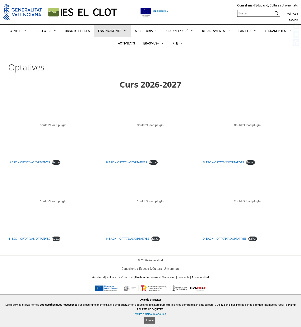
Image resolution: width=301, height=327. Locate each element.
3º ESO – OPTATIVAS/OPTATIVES (223, 162)
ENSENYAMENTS (114, 31)
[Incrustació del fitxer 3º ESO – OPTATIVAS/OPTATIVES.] (248, 125)
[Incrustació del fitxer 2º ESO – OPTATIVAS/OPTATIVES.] (151, 125)
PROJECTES (48, 31)
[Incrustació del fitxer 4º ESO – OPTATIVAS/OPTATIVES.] (53, 201)
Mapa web (169, 277)
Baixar (56, 162)
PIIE (180, 43)
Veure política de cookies (150, 314)
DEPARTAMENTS (218, 31)
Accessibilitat (200, 277)
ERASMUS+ (155, 43)
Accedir (293, 20)
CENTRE (20, 31)
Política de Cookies (147, 277)
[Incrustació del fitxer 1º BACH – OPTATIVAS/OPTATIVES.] (151, 201)
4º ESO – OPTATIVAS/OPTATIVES (29, 238)
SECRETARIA (148, 31)
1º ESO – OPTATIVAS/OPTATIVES (29, 162)
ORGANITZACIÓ (182, 31)
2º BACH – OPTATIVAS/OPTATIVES (224, 238)
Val (289, 13)
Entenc (149, 320)
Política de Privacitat (120, 277)
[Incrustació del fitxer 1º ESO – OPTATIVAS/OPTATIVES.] (53, 125)
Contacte (183, 277)
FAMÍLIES (250, 31)
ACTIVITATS (126, 43)
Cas (295, 13)
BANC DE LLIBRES (77, 31)
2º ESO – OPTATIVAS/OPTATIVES (126, 162)
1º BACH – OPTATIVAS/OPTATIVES (127, 238)
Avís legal (98, 277)
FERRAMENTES (280, 31)
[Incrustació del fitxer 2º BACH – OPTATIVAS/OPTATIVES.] (248, 201)
